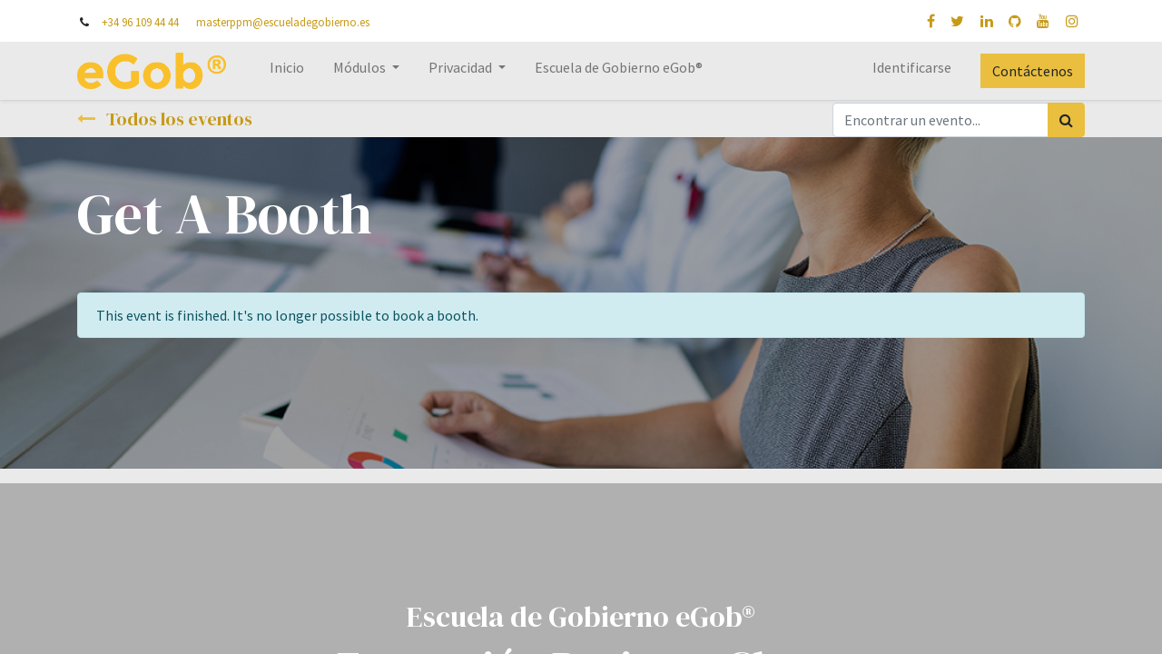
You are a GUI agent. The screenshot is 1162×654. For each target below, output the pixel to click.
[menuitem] (287, 71)
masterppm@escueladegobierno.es (282, 22)
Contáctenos (1032, 71)
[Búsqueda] (1066, 120)
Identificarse (911, 67)
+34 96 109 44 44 (140, 22)
